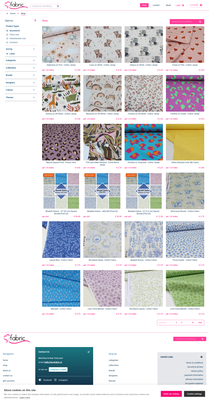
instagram (63, 380)
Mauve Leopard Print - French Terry (61, 162)
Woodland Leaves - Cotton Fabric (144, 309)
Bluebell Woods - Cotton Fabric (143, 260)
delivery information (194, 379)
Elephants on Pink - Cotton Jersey (61, 65)
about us (7, 370)
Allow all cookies (171, 394)
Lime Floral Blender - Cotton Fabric (185, 309)
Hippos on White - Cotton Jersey (144, 65)
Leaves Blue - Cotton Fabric (61, 260)
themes (112, 381)
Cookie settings (194, 394)
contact (156, 5)
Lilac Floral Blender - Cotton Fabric (102, 309)
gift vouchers (9, 381)
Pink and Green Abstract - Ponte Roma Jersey (102, 163)
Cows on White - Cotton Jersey (102, 65)
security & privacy (195, 367)
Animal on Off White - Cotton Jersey (61, 114)
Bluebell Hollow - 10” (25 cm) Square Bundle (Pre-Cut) (61, 212)
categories (113, 360)
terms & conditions (194, 363)
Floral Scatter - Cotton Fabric (185, 260)
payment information (194, 375)
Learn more (24, 397)
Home (12, 13)
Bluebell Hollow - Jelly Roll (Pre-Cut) (102, 211)
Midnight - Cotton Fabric (61, 309)
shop (144, 5)
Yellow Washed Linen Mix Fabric (185, 162)
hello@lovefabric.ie (53, 362)
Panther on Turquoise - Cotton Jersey (144, 162)
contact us (7, 375)
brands (112, 370)
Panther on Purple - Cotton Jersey (185, 114)
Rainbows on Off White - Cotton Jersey (102, 114)
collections (114, 365)
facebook (47, 380)
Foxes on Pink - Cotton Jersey (185, 65)
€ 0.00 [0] (196, 4)
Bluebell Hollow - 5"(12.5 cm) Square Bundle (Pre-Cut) (143, 212)
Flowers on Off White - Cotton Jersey (143, 114)
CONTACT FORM (58, 369)
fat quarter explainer (194, 383)
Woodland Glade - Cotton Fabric (102, 260)
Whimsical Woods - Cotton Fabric (185, 211)
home (5, 360)
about (168, 5)
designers (113, 375)
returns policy (197, 371)
